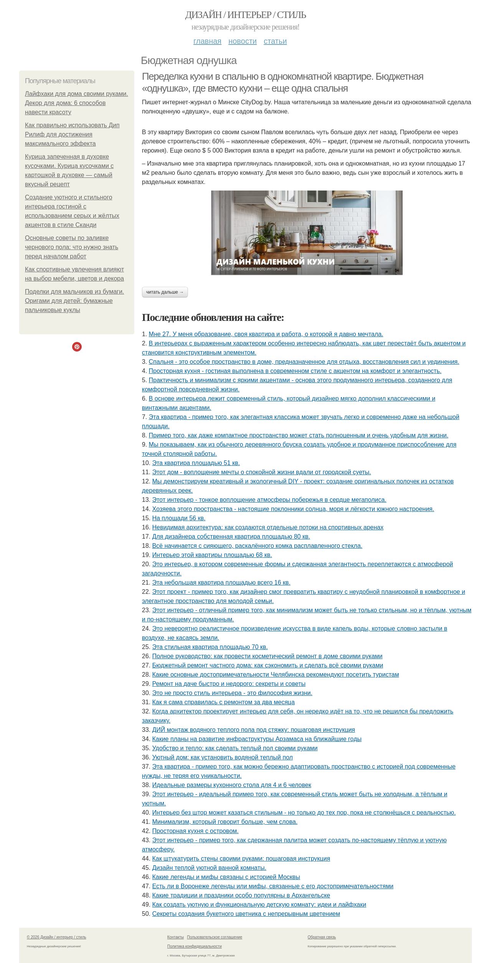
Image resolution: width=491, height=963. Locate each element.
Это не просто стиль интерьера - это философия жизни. (232, 693)
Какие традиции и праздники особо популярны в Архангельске (241, 895)
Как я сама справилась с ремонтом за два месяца (223, 702)
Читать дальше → (165, 292)
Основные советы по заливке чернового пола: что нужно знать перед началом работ (71, 247)
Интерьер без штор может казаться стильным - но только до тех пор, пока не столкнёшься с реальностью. (304, 812)
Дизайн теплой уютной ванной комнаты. (209, 867)
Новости (242, 41)
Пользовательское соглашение (214, 937)
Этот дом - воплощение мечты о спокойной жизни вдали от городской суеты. (261, 472)
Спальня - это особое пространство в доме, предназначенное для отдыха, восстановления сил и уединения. (304, 361)
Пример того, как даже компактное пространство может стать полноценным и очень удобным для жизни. (298, 435)
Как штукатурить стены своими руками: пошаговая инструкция (241, 858)
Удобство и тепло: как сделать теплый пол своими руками (235, 748)
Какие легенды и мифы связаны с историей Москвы (226, 877)
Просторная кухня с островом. (195, 831)
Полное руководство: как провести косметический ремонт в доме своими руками (267, 656)
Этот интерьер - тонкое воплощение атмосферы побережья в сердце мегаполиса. (269, 499)
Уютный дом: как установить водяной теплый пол (222, 757)
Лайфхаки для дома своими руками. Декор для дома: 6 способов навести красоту (76, 102)
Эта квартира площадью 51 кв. (196, 463)
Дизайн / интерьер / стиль (245, 14)
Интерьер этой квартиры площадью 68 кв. (212, 555)
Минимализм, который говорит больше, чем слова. (225, 821)
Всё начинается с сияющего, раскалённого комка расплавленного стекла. (257, 545)
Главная (207, 41)
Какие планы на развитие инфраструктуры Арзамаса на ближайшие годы (257, 739)
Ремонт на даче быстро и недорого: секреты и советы (229, 683)
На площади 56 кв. (179, 518)
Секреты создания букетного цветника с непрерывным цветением (246, 913)
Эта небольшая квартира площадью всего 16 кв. (221, 582)
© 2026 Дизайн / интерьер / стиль (56, 937)
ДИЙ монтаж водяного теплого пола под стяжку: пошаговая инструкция (253, 729)
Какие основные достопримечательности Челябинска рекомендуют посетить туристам (275, 674)
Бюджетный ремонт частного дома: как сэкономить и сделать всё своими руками (267, 665)
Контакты (175, 937)
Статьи (275, 41)
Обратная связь (322, 937)
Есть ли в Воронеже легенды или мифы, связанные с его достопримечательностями (273, 886)
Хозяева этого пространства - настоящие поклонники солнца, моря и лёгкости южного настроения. (293, 509)
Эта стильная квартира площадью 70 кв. (210, 647)
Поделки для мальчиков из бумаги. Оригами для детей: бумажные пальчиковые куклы (74, 300)
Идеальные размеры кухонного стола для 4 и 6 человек (231, 785)
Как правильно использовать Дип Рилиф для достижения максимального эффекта (72, 134)
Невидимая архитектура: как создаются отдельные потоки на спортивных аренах (268, 527)
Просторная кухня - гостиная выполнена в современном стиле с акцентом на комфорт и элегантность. (295, 371)
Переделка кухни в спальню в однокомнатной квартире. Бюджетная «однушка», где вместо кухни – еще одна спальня (282, 82)
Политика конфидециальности (194, 946)
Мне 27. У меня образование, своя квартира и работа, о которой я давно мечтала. (266, 334)
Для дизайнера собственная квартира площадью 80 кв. (231, 536)
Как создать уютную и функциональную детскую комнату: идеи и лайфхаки (259, 904)
